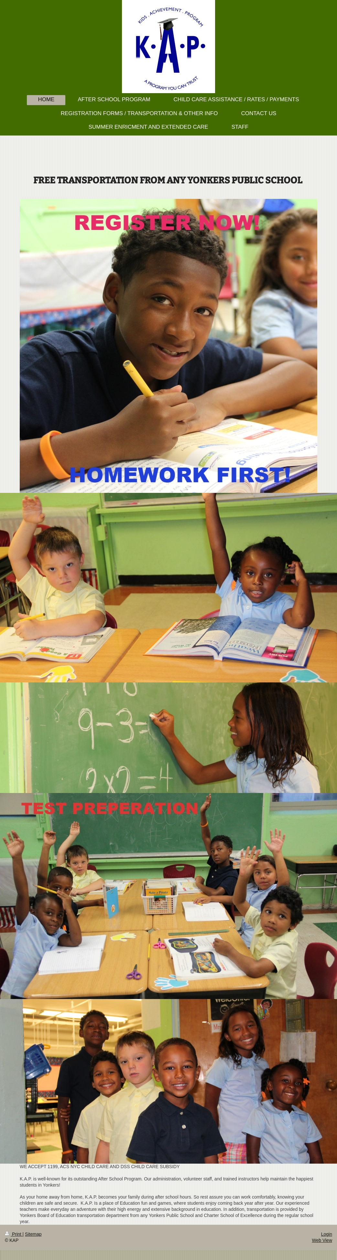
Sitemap (33, 1234)
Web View (322, 1240)
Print (14, 1234)
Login (326, 1234)
